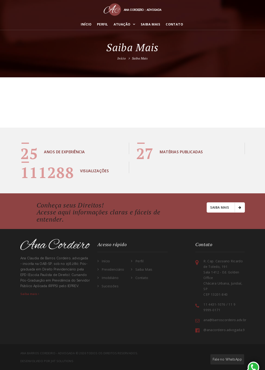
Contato (174, 24)
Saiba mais (225, 207)
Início (86, 24)
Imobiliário (110, 278)
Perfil (102, 24)
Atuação (122, 24)
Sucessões (110, 286)
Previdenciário (113, 269)
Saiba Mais (150, 24)
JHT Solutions (62, 361)
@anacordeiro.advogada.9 (224, 330)
